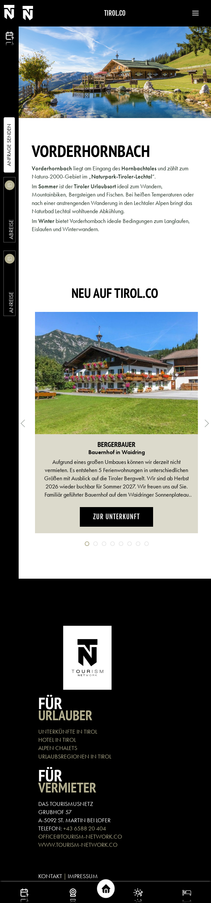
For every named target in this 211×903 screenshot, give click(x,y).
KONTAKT (50, 876)
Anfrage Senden (9, 145)
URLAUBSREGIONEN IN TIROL (74, 756)
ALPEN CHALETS (57, 748)
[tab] (87, 543)
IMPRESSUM (83, 876)
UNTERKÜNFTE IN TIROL (67, 731)
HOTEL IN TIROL (57, 739)
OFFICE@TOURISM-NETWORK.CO (80, 836)
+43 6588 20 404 (84, 828)
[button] (192, 13)
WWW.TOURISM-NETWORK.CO (77, 844)
